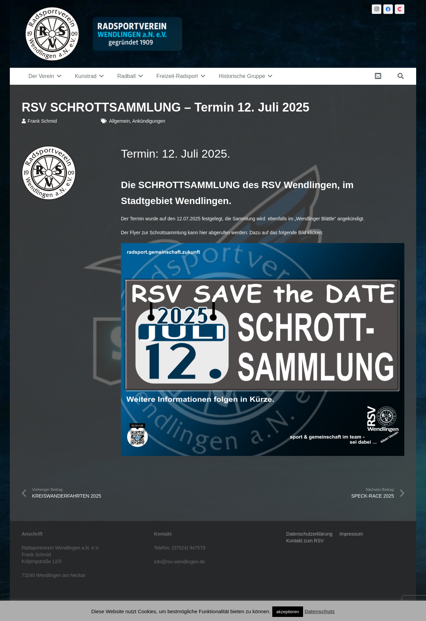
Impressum (351, 534)
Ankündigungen (148, 121)
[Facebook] (388, 9)
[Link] (52, 34)
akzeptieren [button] (287, 611)
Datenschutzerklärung (309, 534)
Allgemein (119, 121)
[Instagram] (376, 9)
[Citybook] (399, 9)
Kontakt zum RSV (305, 540)
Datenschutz (319, 611)
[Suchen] (400, 76)
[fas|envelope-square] (379, 76)
